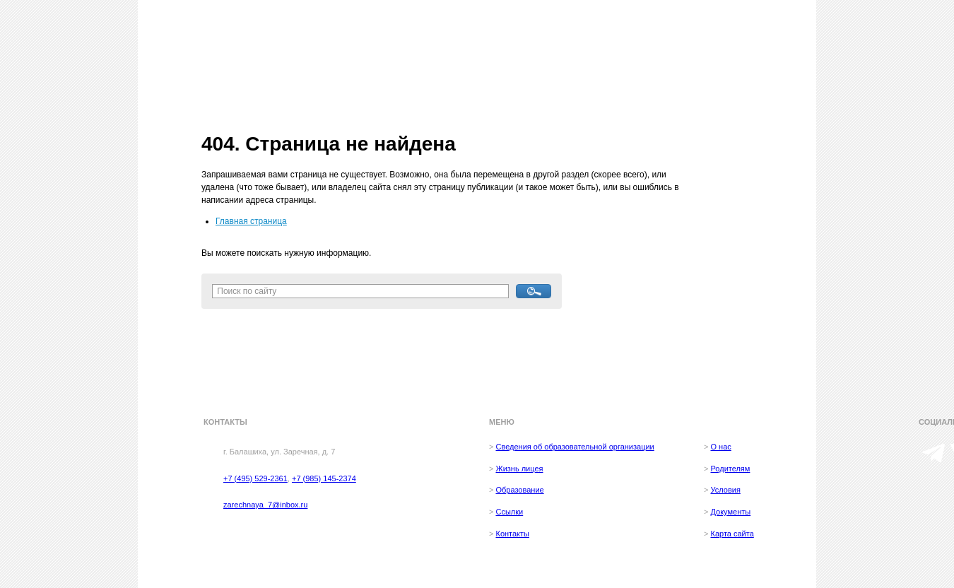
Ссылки (509, 511)
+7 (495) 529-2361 (255, 478)
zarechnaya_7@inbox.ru (265, 504)
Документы (730, 511)
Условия (725, 490)
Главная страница (251, 221)
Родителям (730, 468)
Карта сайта (731, 533)
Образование (519, 490)
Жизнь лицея (519, 468)
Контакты (512, 533)
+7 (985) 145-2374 (324, 478)
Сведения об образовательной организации (574, 446)
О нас (720, 446)
